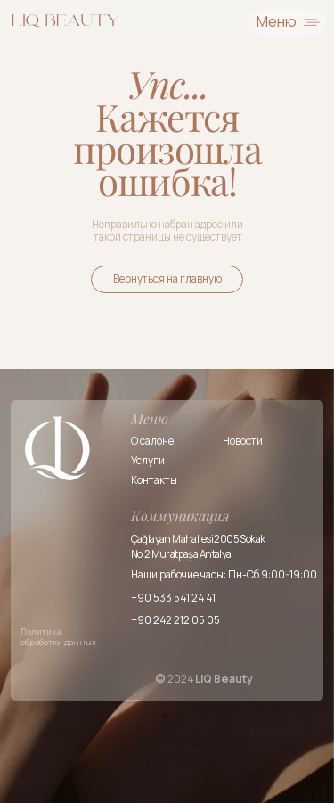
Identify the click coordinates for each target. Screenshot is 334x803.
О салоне (152, 441)
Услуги (148, 461)
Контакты (154, 480)
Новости (243, 441)
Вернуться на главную (167, 279)
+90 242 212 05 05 (175, 620)
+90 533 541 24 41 (173, 598)
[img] (66, 20)
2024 (204, 679)
